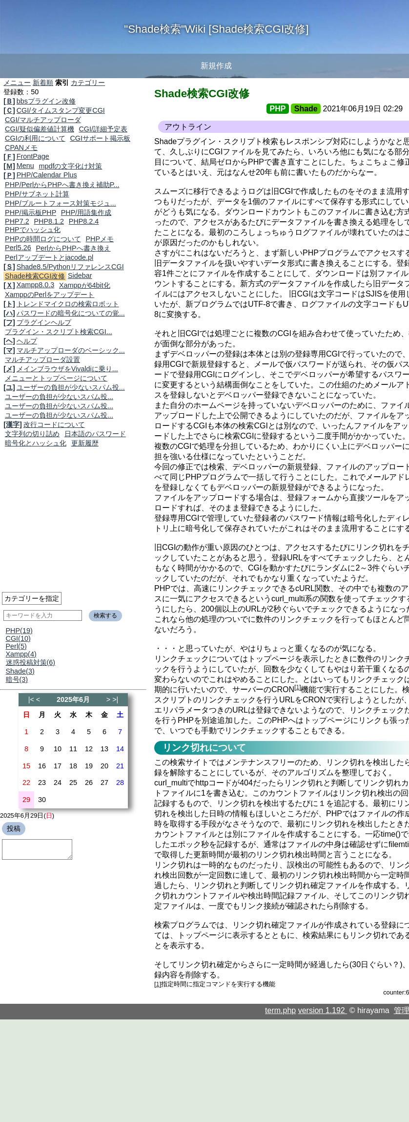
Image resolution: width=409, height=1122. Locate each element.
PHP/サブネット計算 (37, 194)
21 (120, 766)
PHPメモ (99, 239)
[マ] (9, 350)
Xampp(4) (21, 654)
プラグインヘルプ (44, 322)
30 (42, 800)
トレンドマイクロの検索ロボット (68, 304)
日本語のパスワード (95, 434)
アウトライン (187, 127)
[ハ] (9, 313)
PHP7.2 (17, 221)
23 (42, 782)
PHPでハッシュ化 (33, 229)
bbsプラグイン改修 (46, 101)
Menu (25, 165)
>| (115, 699)
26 (89, 782)
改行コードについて (54, 424)
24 (57, 782)
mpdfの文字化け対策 (70, 166)
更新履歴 (85, 443)
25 (73, 782)
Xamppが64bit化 (84, 285)
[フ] (9, 322)
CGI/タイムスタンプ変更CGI (61, 110)
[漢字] (12, 424)
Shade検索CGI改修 (35, 276)
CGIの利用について (35, 138)
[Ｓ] (9, 267)
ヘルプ (27, 341)
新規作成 (216, 66)
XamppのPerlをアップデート (49, 294)
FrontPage (33, 156)
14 (120, 749)
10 (57, 749)
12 (89, 749)
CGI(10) (18, 638)
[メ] (9, 369)
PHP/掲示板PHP (30, 212)
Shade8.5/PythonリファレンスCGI (70, 267)
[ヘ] (9, 341)
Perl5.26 (18, 248)
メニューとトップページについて (56, 378)
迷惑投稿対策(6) (31, 662)
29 (26, 800)
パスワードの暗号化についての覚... (71, 313)
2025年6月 (73, 699)
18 (73, 766)
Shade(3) (20, 671)
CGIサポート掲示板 (100, 138)
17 (57, 766)
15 (26, 766)
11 (73, 749)
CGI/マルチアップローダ (43, 120)
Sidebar (80, 275)
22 (26, 782)
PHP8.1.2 (49, 221)
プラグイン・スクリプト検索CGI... (58, 332)
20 (104, 766)
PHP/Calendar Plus (47, 175)
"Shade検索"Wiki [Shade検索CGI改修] (216, 29)
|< (31, 699)
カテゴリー (88, 82)
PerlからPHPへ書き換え (73, 248)
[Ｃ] (9, 110)
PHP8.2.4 (84, 221)
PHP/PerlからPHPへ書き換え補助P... (62, 185)
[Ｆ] (9, 157)
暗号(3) (17, 679)
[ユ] (9, 387)
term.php (280, 1010)
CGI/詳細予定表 (103, 129)
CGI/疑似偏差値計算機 (39, 129)
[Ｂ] (9, 101)
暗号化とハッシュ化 (35, 443)
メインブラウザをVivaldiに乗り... (67, 369)
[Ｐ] (9, 175)
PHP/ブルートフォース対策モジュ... (60, 203)
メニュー (17, 82)
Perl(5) (16, 646)
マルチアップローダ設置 (42, 359)
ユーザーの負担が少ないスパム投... (71, 387)
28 (120, 782)
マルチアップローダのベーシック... (71, 350)
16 (42, 766)
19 (89, 766)
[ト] (9, 304)
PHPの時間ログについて (43, 239)
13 (104, 749)
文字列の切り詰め (32, 434)
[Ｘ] (9, 285)
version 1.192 (323, 1010)
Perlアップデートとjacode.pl (49, 257)
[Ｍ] (9, 166)
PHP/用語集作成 (86, 212)
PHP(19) (19, 631)
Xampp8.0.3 (36, 285)
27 (104, 782)
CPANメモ (21, 147)
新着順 (43, 82)
